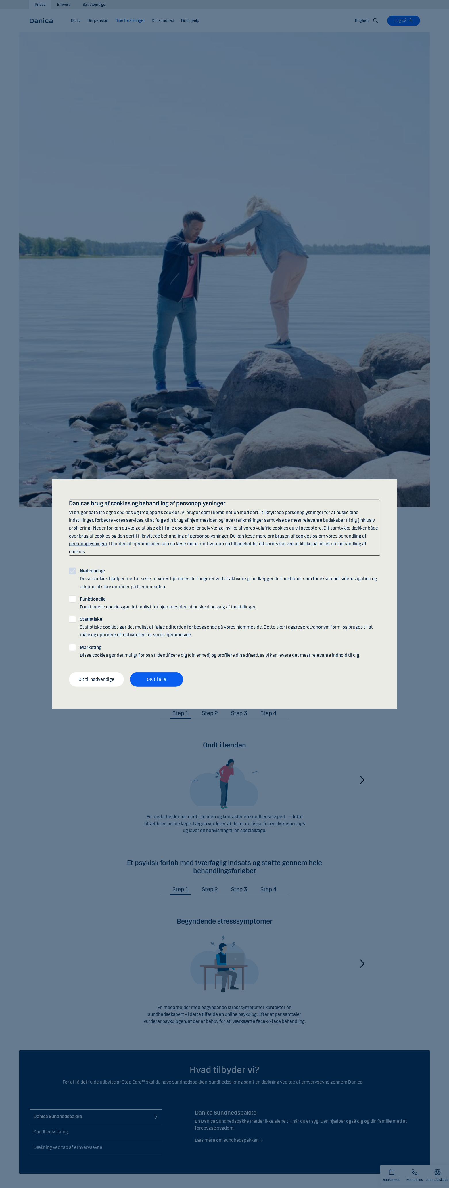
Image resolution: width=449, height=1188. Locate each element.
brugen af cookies (293, 535)
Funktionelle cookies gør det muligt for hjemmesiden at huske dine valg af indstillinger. (168, 602)
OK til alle (156, 679)
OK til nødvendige (96, 679)
